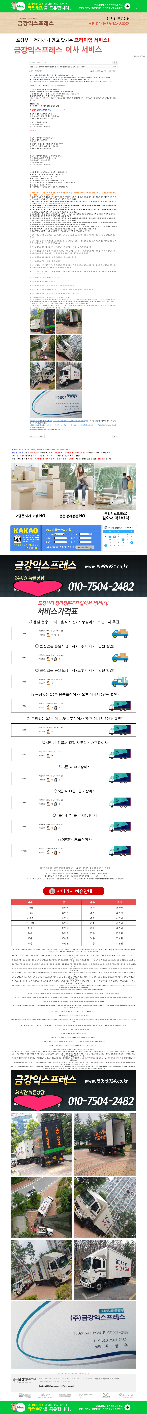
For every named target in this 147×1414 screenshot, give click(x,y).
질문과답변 (68, 1373)
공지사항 (60, 1373)
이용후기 (76, 1373)
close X (134, 9)
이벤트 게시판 (84, 1373)
